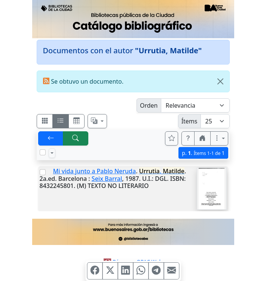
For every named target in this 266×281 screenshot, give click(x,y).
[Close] (220, 81)
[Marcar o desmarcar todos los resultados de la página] (43, 152)
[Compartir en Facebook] (95, 270)
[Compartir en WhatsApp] (141, 270)
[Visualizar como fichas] (45, 121)
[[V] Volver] (51, 138)
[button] (188, 138)
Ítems (189, 121)
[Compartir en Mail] (171, 270)
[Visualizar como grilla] (76, 121)
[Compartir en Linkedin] (125, 270)
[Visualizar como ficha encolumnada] (60, 121)
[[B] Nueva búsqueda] (75, 138)
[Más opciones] (219, 138)
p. (203, 153)
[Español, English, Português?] (97, 121)
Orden (149, 105)
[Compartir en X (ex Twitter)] (110, 270)
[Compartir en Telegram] (156, 270)
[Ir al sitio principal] (133, 19)
